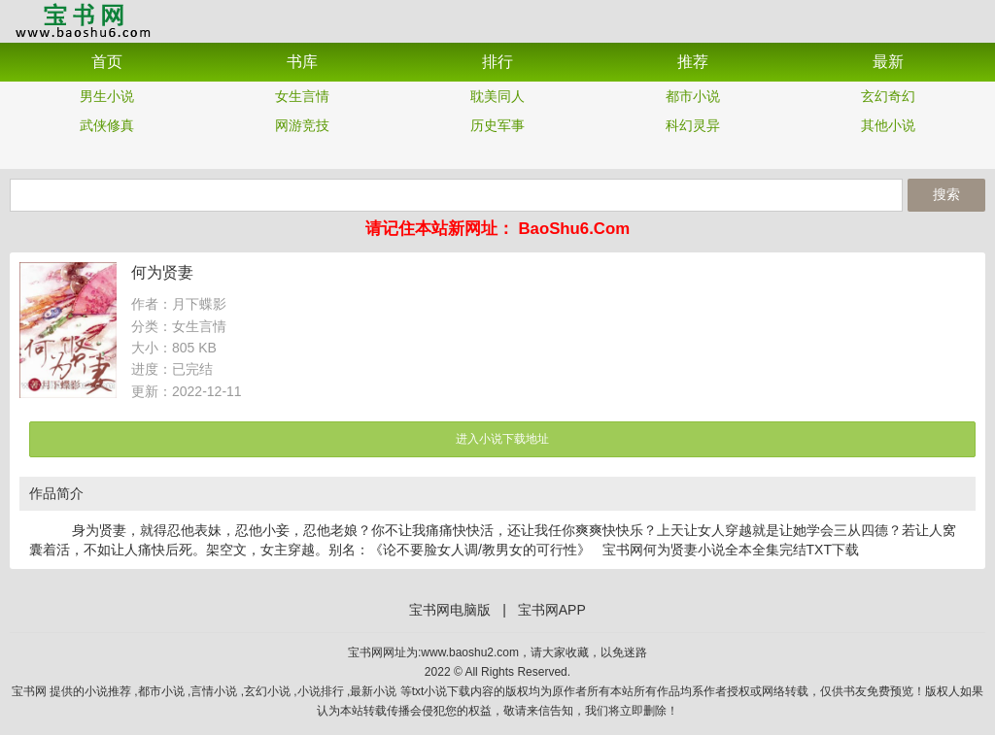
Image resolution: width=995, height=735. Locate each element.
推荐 (692, 61)
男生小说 (107, 96)
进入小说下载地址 (502, 439)
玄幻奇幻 (888, 96)
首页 (106, 61)
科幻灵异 (693, 125)
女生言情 (302, 96)
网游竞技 (302, 125)
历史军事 (497, 125)
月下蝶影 (199, 304)
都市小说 (693, 96)
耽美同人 (497, 96)
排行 (497, 61)
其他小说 (888, 125)
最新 (888, 61)
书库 (302, 61)
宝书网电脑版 (450, 610)
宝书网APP (82, 20)
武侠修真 (107, 125)
